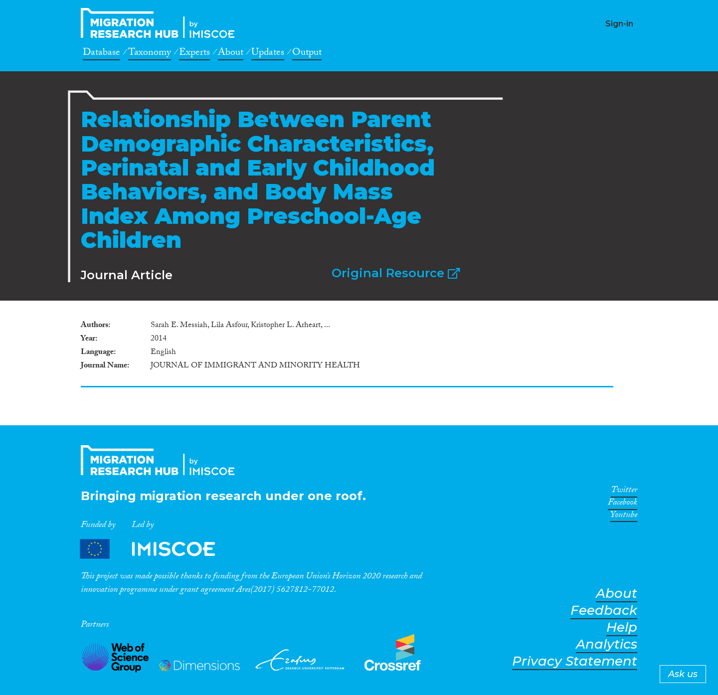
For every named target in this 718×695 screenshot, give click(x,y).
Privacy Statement (574, 661)
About (230, 53)
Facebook (622, 504)
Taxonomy (149, 53)
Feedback (603, 610)
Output (307, 53)
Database (101, 53)
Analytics (606, 644)
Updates (267, 53)
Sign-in (619, 23)
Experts (194, 53)
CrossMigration (160, 23)
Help (621, 627)
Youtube (623, 516)
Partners (156, 548)
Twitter (624, 492)
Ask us (683, 674)
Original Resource (396, 273)
